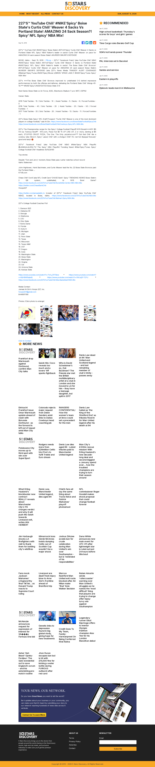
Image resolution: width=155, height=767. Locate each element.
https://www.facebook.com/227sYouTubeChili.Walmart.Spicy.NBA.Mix (46, 198)
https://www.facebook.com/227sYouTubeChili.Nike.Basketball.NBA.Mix (46, 280)
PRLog (48, 60)
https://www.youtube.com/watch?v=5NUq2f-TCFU (67, 277)
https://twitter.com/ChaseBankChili (32, 185)
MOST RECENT (32, 14)
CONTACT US (57, 14)
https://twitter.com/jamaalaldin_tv (31, 193)
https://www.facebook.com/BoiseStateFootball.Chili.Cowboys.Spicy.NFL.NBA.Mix (51, 124)
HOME (22, 14)
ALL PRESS (45, 14)
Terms (71, 738)
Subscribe (118, 749)
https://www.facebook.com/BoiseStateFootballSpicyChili (73, 121)
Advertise (73, 745)
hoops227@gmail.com (27, 292)
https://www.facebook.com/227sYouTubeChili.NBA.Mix (74, 196)
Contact (72, 748)
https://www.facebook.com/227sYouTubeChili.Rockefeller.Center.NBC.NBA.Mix (50, 183)
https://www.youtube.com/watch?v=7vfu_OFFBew (38, 275)
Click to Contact (24, 341)
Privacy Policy (74, 741)
